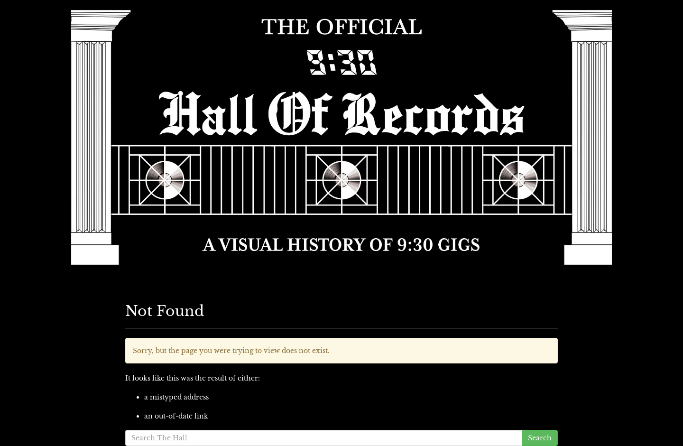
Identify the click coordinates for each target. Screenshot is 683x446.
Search (540, 438)
